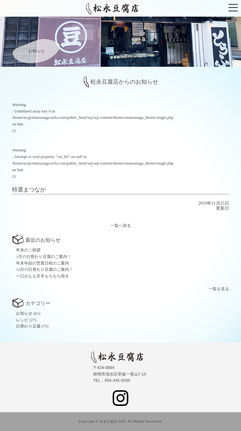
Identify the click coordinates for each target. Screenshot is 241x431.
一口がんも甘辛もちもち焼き (42, 276)
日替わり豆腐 (28, 326)
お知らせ (24, 313)
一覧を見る (219, 288)
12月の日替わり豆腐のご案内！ (44, 269)
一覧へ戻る (120, 225)
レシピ (22, 320)
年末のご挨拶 (28, 250)
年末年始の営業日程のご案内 (42, 263)
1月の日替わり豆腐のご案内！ (43, 256)
